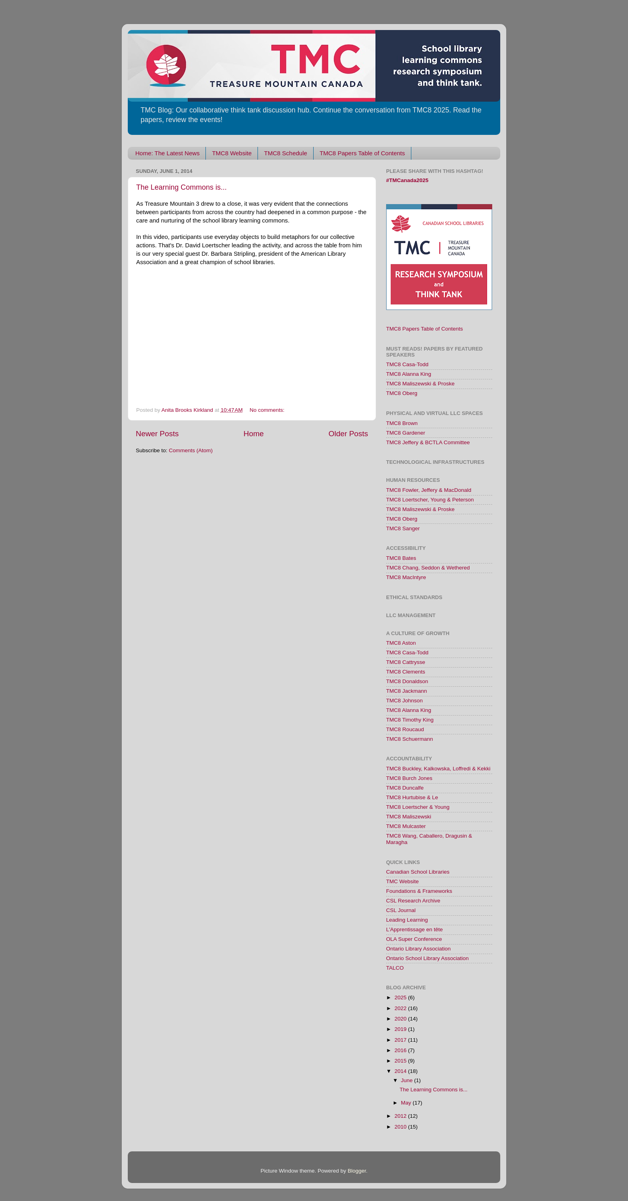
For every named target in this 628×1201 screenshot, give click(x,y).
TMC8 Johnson (404, 701)
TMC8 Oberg (401, 393)
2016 (401, 1050)
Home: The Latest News (167, 153)
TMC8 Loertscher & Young (417, 807)
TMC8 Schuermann (409, 739)
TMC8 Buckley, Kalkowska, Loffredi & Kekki (438, 769)
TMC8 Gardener (405, 433)
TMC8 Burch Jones (409, 778)
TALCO (395, 968)
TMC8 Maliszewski (408, 817)
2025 (401, 997)
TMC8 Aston (401, 643)
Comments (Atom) (191, 450)
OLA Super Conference (414, 939)
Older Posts (348, 433)
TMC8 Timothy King (410, 720)
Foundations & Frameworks (419, 891)
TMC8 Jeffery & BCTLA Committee (428, 442)
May (407, 1103)
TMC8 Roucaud (405, 729)
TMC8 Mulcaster (406, 826)
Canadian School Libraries (417, 872)
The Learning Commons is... (181, 187)
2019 (401, 1029)
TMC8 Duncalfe (405, 788)
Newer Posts (157, 433)
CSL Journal (401, 910)
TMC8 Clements (405, 672)
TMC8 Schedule (285, 153)
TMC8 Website (232, 153)
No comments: (268, 410)
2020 (401, 1019)
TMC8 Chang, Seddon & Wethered (428, 568)
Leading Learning (407, 920)
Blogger (357, 1171)
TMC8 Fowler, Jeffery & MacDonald (428, 490)
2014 (401, 1071)
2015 (401, 1061)
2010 (401, 1127)
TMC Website (402, 881)
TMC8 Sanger (403, 528)
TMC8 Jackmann (406, 691)
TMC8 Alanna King (408, 374)
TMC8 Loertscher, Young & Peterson (430, 500)
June (407, 1080)
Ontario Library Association (418, 949)
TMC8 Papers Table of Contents (362, 153)
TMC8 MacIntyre (406, 577)
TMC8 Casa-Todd (407, 364)
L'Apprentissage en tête (414, 929)
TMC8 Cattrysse (405, 662)
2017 (401, 1040)
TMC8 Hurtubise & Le (412, 797)
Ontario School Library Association (427, 958)
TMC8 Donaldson (407, 681)
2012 (401, 1116)
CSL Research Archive (413, 901)
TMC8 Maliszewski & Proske (420, 384)
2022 (401, 1008)
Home (254, 433)
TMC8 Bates (401, 558)
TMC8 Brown (402, 423)
